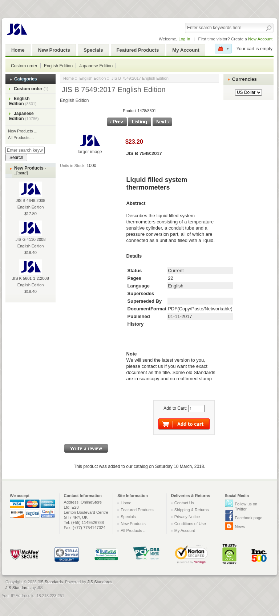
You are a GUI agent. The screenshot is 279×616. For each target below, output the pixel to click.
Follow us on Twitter (246, 506)
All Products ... (21, 137)
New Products (54, 50)
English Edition (58, 65)
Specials (93, 50)
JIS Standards (50, 582)
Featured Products (138, 50)
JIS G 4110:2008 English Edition (31, 237)
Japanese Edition (96, 65)
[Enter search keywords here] (25, 150)
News (240, 526)
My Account (185, 50)
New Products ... (22, 131)
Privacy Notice (187, 516)
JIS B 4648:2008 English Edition (30, 198)
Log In (184, 39)
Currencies (244, 79)
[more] (21, 173)
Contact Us (184, 503)
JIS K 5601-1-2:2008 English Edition (30, 276)
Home (18, 50)
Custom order (24, 65)
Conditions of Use (190, 523)
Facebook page (248, 518)
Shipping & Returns (191, 510)
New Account (260, 39)
